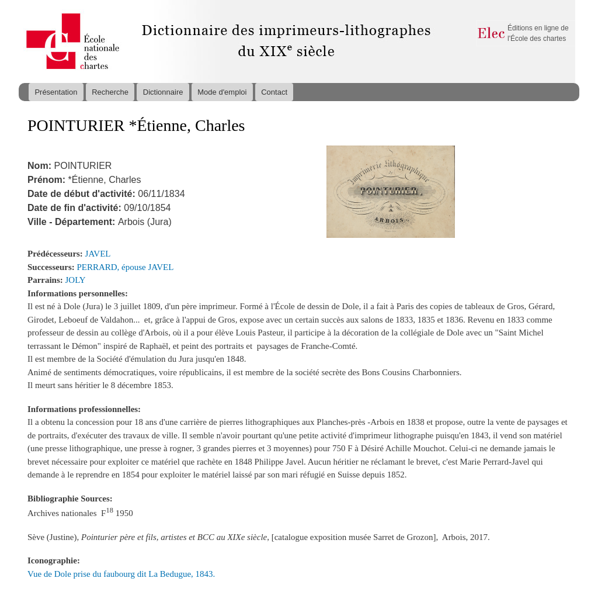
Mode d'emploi (221, 92)
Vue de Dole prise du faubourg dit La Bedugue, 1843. (121, 574)
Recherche (110, 92)
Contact (274, 92)
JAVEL (98, 253)
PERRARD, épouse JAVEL (125, 267)
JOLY (75, 280)
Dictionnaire (163, 92)
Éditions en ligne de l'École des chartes (538, 33)
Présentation (55, 92)
